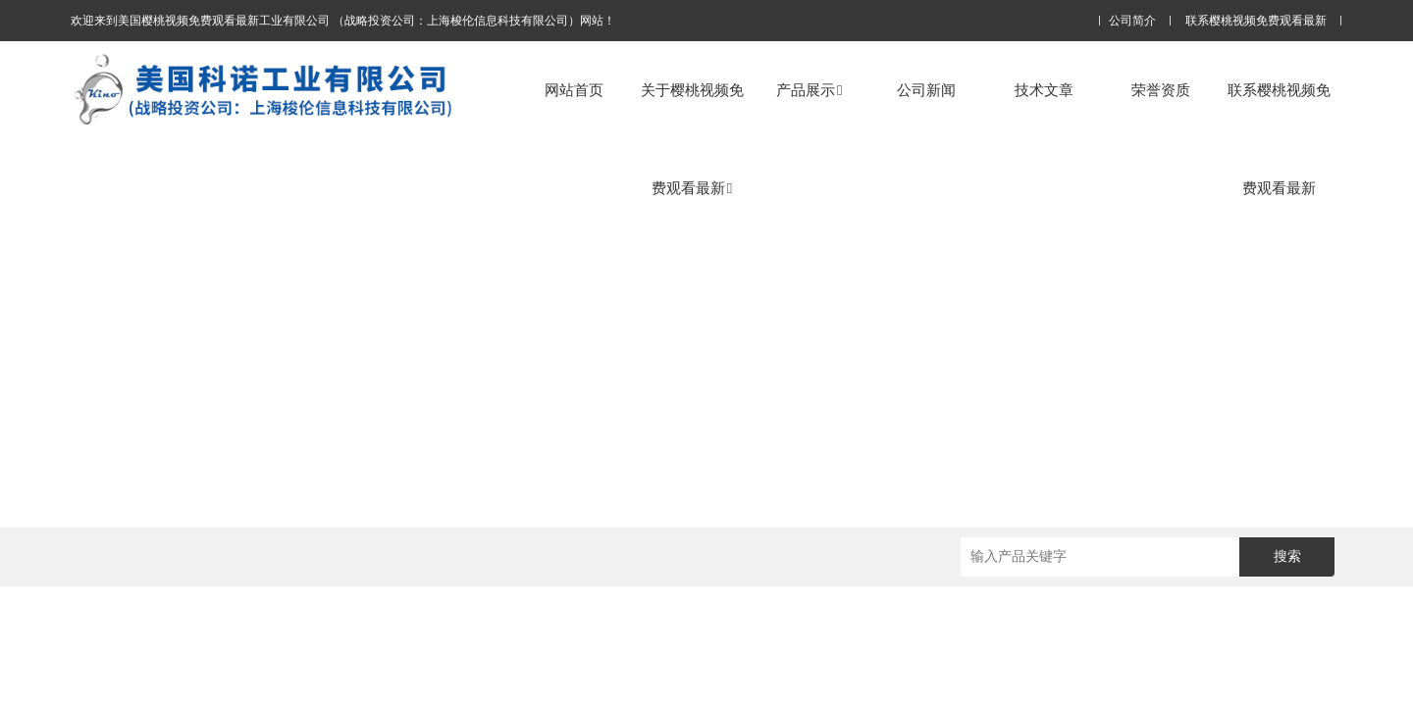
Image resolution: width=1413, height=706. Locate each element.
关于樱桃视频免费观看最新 (692, 138)
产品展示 (809, 89)
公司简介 (1132, 21)
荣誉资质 (1160, 89)
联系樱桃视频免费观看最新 (1256, 21)
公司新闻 (926, 89)
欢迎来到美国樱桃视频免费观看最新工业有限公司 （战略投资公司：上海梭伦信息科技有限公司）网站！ (343, 20)
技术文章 (1044, 89)
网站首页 (574, 89)
